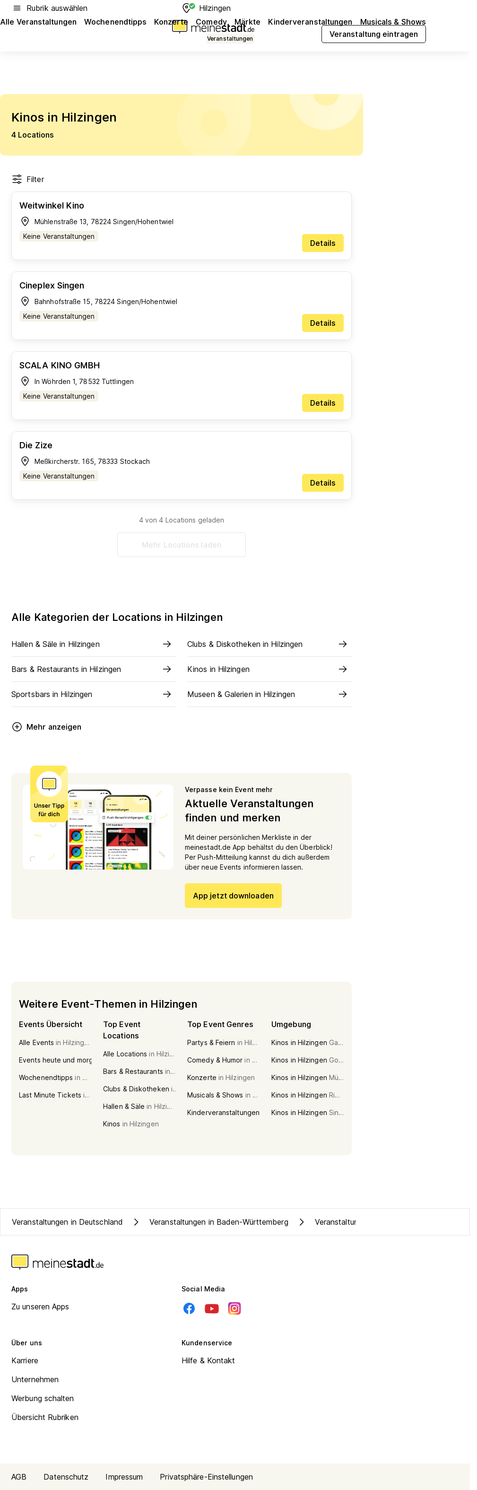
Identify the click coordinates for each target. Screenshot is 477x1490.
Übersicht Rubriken (44, 1417)
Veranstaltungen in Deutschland (67, 1222)
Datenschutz (65, 1476)
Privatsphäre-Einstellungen (206, 1476)
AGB (18, 1476)
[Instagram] (234, 1308)
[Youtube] (211, 1308)
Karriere (24, 1360)
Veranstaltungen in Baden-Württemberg (209, 1222)
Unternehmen (35, 1379)
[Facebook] (189, 1308)
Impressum (124, 1476)
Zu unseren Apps (40, 1306)
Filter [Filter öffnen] (27, 179)
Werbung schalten (42, 1398)
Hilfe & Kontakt (208, 1360)
